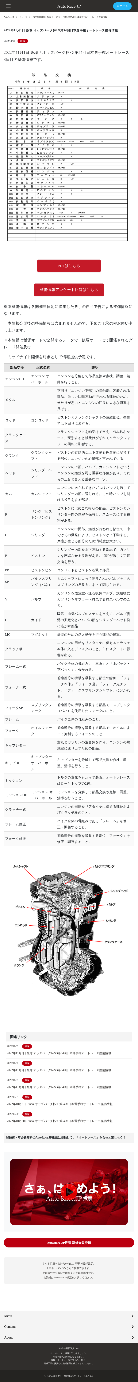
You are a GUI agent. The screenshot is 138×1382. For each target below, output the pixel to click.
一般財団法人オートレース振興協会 (77, 1376)
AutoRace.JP (9, 17)
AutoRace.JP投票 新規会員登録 (69, 1243)
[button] (8, 5)
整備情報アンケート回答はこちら (69, 290)
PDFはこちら (69, 266)
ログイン (122, 6)
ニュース (24, 17)
